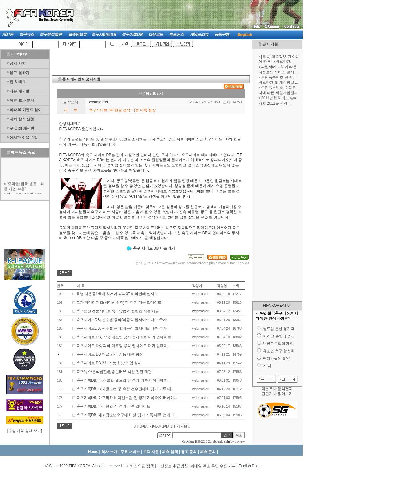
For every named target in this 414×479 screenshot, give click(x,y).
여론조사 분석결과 (277, 389)
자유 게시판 (19, 91)
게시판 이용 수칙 (24, 137)
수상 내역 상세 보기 (24, 431)
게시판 (75, 79)
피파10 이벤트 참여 (26, 110)
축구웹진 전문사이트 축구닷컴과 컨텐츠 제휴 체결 (117, 311)
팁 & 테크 (17, 82)
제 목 (81, 286)
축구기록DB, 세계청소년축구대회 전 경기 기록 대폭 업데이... (126, 415)
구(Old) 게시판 (22, 128)
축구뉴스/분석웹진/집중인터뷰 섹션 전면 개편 (114, 372)
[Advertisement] (277, 203)
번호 (60, 286)
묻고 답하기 (19, 73)
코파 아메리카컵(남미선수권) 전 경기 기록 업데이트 (119, 302)
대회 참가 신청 (22, 119)
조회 (235, 286)
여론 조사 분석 (22, 100)
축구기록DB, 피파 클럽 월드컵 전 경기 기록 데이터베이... (123, 380)
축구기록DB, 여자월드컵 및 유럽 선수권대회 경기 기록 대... (125, 389)
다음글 (185, 426)
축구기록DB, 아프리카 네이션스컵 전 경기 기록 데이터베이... (126, 398)
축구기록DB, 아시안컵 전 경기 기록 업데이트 (113, 406)
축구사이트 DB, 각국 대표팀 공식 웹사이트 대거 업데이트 (123, 337)
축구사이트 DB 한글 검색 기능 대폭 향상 (109, 354)
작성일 (222, 286)
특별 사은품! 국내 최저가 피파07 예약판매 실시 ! (116, 294)
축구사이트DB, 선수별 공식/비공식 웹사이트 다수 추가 (121, 320)
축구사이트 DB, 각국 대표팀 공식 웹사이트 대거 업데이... (123, 346)
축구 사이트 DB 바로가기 (154, 248)
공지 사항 (270, 44)
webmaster (200, 311)
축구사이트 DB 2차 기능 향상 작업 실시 (109, 363)
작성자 (197, 286)
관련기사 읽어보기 (277, 393)
